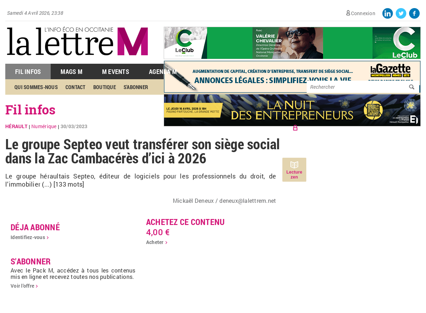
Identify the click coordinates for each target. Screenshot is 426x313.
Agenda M (163, 71)
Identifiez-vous (28, 237)
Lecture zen (294, 175)
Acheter (155, 242)
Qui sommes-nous (36, 86)
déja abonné (35, 227)
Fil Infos (28, 71)
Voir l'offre (22, 285)
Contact (75, 86)
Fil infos (30, 109)
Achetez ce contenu (185, 221)
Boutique (104, 86)
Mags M (71, 71)
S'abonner (136, 86)
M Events (115, 71)
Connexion (363, 13)
